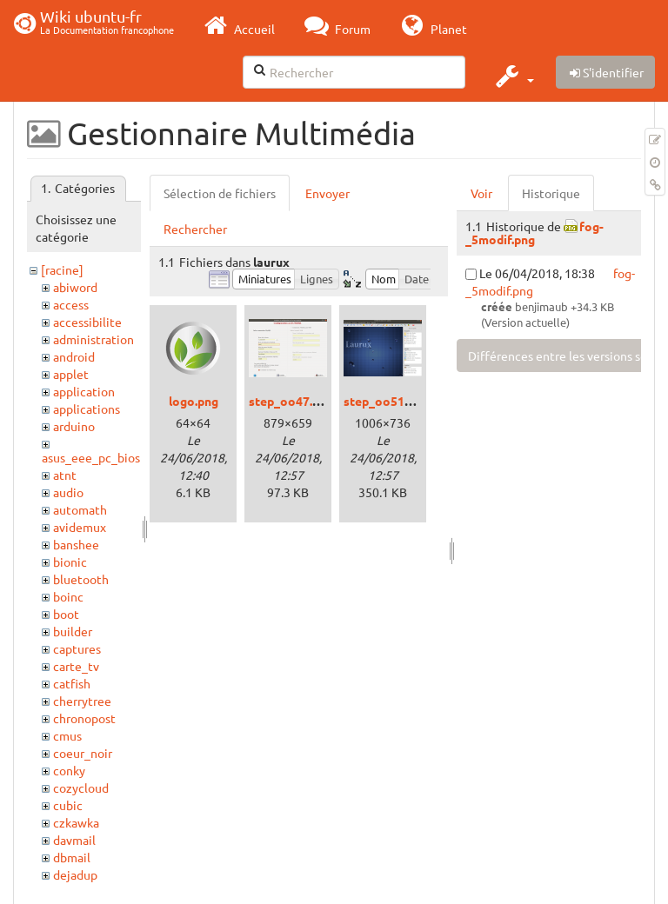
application (84, 391)
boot (66, 614)
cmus (67, 735)
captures (77, 648)
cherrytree (82, 700)
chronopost (84, 718)
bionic (70, 561)
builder (72, 631)
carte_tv (76, 666)
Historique (551, 193)
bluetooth (81, 579)
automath (80, 509)
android (74, 356)
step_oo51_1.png (392, 401)
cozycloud (81, 787)
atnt (65, 474)
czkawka (76, 822)
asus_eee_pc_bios (91, 457)
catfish (71, 683)
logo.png (193, 401)
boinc (68, 596)
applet (71, 374)
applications (86, 408)
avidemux (79, 527)
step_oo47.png (291, 401)
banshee (76, 544)
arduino (74, 426)
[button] (512, 75)
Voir (481, 193)
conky (69, 770)
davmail (74, 840)
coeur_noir (82, 753)
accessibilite (87, 321)
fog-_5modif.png (534, 232)
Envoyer (327, 193)
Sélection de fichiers (220, 193)
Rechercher (195, 228)
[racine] (62, 269)
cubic (68, 805)
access (71, 304)
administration (93, 339)
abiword (75, 287)
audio (68, 492)
